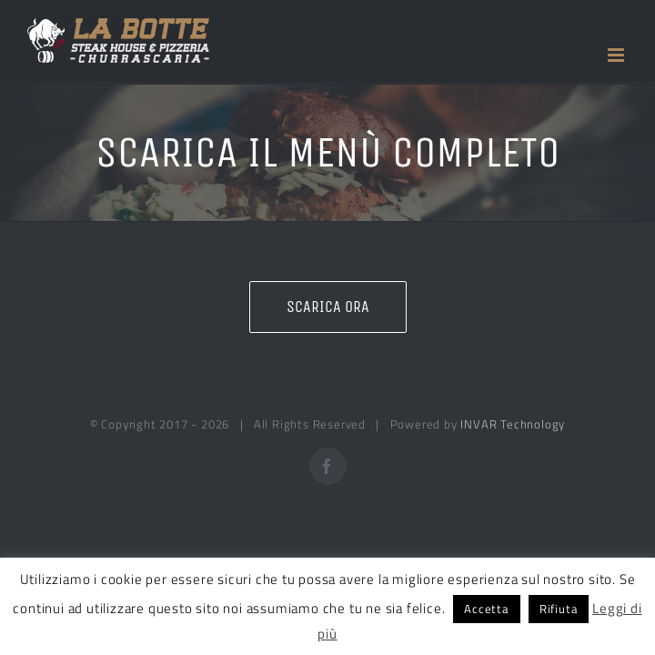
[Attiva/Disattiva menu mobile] (618, 55)
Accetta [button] (486, 609)
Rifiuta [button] (559, 609)
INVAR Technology (512, 424)
